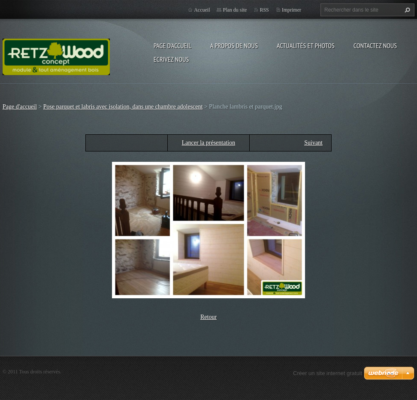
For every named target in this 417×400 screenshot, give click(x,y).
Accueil (202, 10)
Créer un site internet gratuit (327, 373)
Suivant (313, 142)
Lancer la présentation (208, 142)
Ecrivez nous (171, 59)
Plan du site (235, 10)
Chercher (406, 9)
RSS (264, 10)
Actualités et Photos (306, 45)
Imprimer (291, 10)
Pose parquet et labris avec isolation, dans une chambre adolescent (123, 106)
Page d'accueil (172, 45)
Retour (208, 317)
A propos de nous (234, 45)
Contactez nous (375, 45)
